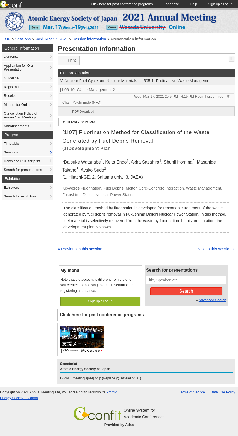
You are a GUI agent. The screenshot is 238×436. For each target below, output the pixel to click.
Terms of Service (192, 392)
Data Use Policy (222, 392)
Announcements (16, 126)
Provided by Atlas (119, 425)
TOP (7, 39)
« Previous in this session (80, 249)
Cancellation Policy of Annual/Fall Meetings (20, 115)
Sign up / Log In (100, 301)
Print (68, 60)
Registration (13, 87)
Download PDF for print (22, 161)
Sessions (23, 39)
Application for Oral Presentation (19, 67)
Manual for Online (17, 105)
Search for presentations (23, 170)
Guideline (11, 78)
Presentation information (133, 39)
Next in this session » (216, 249)
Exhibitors (11, 187)
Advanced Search (212, 300)
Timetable (11, 143)
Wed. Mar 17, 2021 (52, 39)
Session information (89, 39)
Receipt (10, 96)
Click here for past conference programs (102, 314)
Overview (11, 57)
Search (186, 291)
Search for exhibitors (20, 196)
